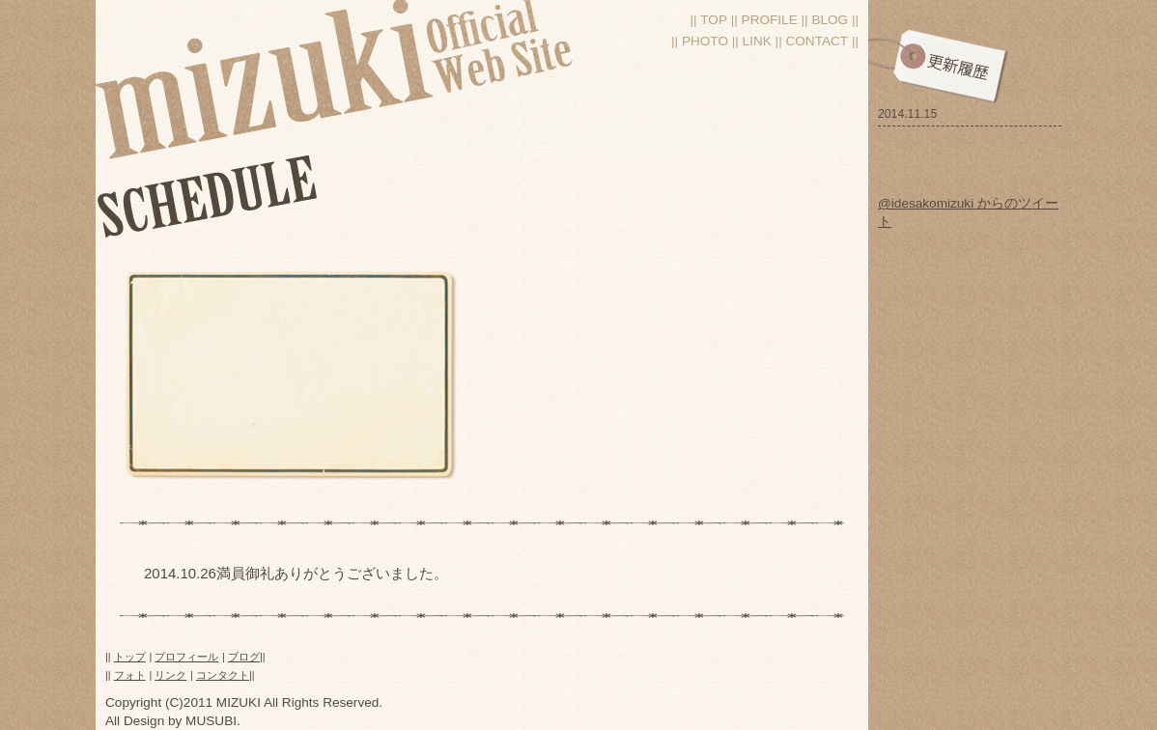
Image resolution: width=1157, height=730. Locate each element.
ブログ (244, 656)
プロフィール (186, 656)
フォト (130, 675)
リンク (170, 675)
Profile (770, 20)
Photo (705, 41)
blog (829, 20)
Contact (816, 41)
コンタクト (222, 675)
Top (713, 20)
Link (757, 41)
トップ (130, 656)
